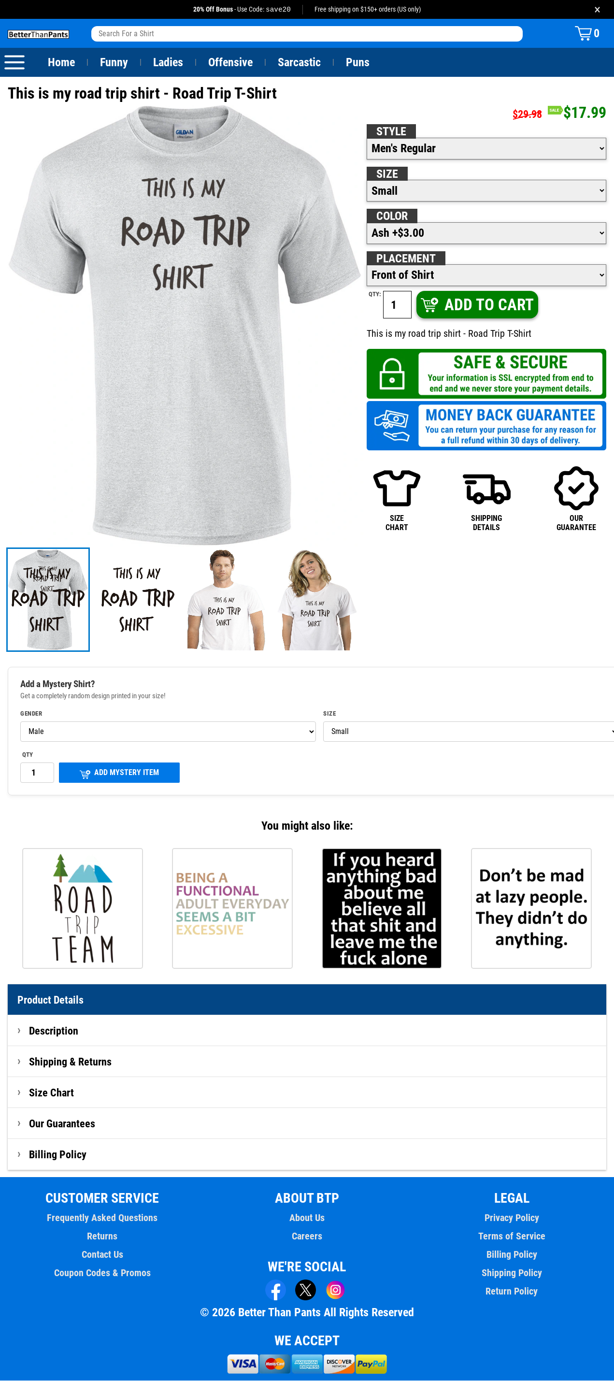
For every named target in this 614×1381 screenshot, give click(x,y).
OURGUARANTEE (576, 498)
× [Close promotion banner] (597, 9)
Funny (114, 63)
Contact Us (102, 1255)
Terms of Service (511, 1236)
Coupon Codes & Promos (102, 1273)
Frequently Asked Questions (102, 1218)
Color (392, 216)
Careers (307, 1236)
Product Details (50, 1000)
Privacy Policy (511, 1218)
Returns (102, 1236)
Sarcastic (299, 63)
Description (54, 1031)
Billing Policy (57, 1155)
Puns (358, 63)
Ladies (168, 63)
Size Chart (51, 1093)
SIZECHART (397, 498)
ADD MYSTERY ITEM (119, 773)
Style (391, 132)
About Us (307, 1218)
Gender (31, 714)
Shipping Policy (512, 1273)
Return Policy (512, 1291)
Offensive (230, 63)
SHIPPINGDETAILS (487, 498)
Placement (405, 259)
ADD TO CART (476, 305)
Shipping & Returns (70, 1062)
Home (61, 63)
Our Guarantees (62, 1124)
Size (387, 174)
